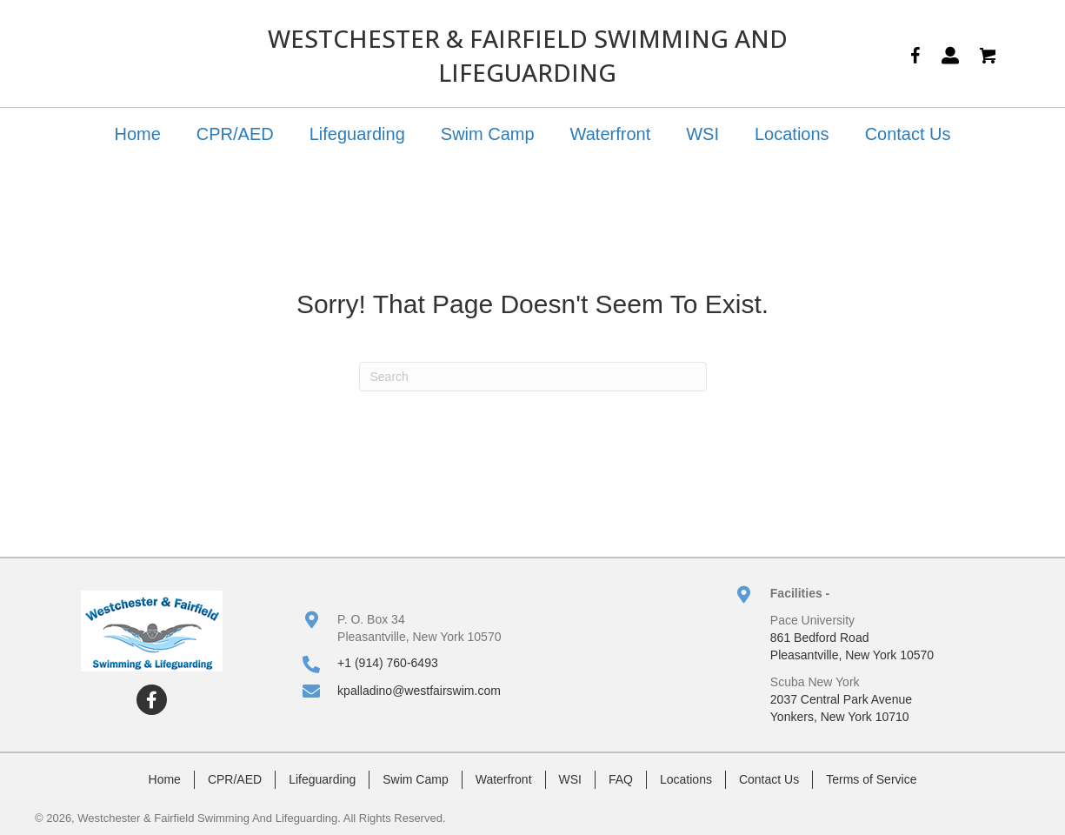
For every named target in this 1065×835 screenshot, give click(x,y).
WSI (702, 134)
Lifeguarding (357, 134)
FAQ (621, 779)
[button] (151, 700)
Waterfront (610, 134)
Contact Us (908, 134)
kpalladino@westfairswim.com (419, 691)
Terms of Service (871, 779)
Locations (792, 134)
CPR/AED (235, 134)
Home (137, 134)
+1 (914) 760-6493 (387, 663)
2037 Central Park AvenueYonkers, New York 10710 (841, 708)
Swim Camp (488, 134)
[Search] (533, 376)
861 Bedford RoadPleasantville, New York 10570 (852, 646)
